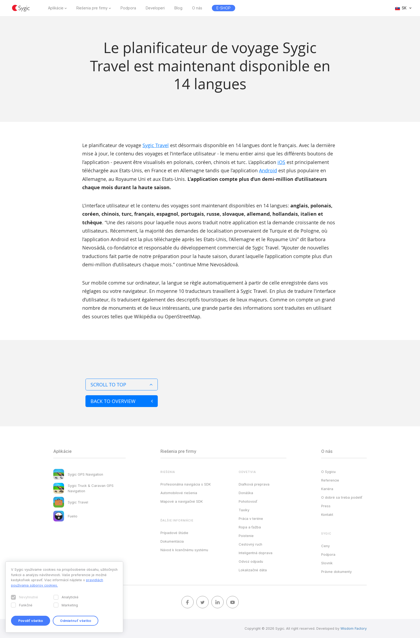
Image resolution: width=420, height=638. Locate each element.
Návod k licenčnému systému (184, 550)
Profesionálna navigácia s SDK (185, 484)
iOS (281, 162)
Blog (178, 8)
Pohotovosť (248, 501)
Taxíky (244, 510)
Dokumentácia (172, 541)
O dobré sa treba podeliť (341, 497)
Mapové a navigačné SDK (181, 501)
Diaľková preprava (254, 484)
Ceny (325, 546)
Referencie (330, 480)
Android (268, 170)
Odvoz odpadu (251, 561)
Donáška (246, 493)
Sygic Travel (155, 145)
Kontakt (327, 514)
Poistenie (246, 535)
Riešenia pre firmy (92, 8)
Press (326, 506)
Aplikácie (55, 8)
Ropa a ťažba (250, 527)
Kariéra (327, 489)
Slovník (327, 563)
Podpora (128, 8)
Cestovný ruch (250, 544)
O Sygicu (328, 471)
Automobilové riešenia (178, 493)
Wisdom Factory (353, 628)
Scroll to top (122, 384)
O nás (197, 8)
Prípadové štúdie (174, 533)
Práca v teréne (251, 518)
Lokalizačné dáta (253, 570)
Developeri (155, 8)
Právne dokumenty (336, 571)
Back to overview (122, 401)
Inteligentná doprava (255, 553)
